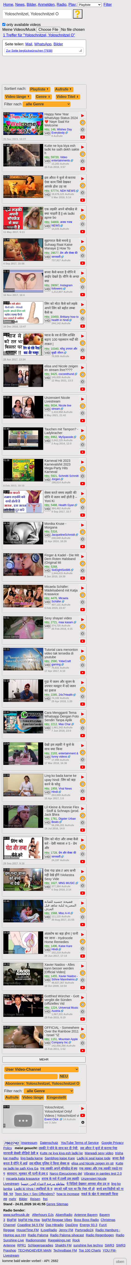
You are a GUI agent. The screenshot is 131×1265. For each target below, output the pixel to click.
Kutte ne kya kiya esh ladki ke (61, 1153)
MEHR (43, 1059)
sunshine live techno (88, 1245)
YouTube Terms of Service (80, 1143)
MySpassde (66, 437)
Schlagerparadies (40, 1245)
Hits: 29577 (51, 253)
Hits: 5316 (50, 531)
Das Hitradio (55, 1225)
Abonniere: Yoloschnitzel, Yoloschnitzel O (42, 1084)
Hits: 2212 (50, 724)
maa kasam (66, 622)
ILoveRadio (48, 1230)
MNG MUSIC (67, 883)
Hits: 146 (49, 129)
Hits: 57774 (51, 190)
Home (8, 4)
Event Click (51, 1119)
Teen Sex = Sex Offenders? (35, 1194)
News (20, 4)
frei (45, 1199)
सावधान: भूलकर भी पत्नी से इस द (27, 1173)
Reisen (35, 1199)
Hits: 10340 (51, 348)
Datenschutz (49, 1143)
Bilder (31, 4)
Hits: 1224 (50, 1007)
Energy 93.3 (88, 1225)
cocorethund (66, 374)
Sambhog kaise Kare (60, 1158)
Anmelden (46, 4)
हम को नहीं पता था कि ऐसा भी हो (74, 1189)
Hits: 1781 (50, 818)
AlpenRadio (64, 1215)
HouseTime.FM (28, 1230)
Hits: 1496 (50, 946)
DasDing (71, 1225)
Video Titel (68, 97)
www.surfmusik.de (16, 1215)
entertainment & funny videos (64, 755)
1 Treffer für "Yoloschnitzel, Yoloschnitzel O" (39, 35)
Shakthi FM (63, 1245)
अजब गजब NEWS (61, 223)
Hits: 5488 (50, 505)
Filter (108, 4)
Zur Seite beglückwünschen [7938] (29, 50)
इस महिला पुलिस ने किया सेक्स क (49, 1163)
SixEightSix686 (60, 570)
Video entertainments (60, 159)
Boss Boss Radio (86, 1220)
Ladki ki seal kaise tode (94, 1158)
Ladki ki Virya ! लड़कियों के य (33, 1189)
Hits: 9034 (50, 405)
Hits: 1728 (50, 852)
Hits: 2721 (50, 622)
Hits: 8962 (50, 437)
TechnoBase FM (65, 1250)
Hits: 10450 (51, 316)
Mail (28, 44)
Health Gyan (66, 505)
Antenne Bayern (85, 1215)
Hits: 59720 (51, 157)
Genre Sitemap (57, 1204)
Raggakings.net (59, 1240)
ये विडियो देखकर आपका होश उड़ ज (88, 1184)
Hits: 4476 (50, 598)
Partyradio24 (84, 1230)
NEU (64, 1076)
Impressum (29, 1143)
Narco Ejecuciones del (66, 1173)
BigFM (11, 1220)
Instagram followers (62, 287)
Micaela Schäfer (59, 600)
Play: (72, 4)
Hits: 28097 (51, 285)
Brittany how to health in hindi (65, 318)
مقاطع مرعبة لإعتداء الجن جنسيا (43, 1184)
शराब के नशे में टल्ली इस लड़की (60, 1178)
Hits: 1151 (50, 1039)
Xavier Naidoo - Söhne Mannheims (64, 978)
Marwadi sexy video (99, 1153)
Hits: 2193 (50, 753)
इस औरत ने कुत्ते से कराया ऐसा (98, 1148)
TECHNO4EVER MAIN (34, 1250)
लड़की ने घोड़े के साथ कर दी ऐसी (58, 1148)
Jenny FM (66, 1230)
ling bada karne (31, 1158)
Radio (61, 4)
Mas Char (65, 724)
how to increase (68, 1194)
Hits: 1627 (50, 883)
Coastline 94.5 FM (30, 1225)
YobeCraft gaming (61, 663)
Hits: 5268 (50, 566)
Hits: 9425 (50, 374)
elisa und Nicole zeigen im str (92, 1163)
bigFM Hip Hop (29, 1220)
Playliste (40, 89)
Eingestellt (56, 1097)
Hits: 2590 (50, 661)
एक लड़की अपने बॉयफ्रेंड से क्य (58, 1168)
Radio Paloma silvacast (67, 1235)
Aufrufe (64, 89)
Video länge (17, 97)
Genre (43, 97)
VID (47, 133)
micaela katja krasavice (23, 1178)
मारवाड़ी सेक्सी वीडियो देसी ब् (20, 1153)
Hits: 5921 (50, 476)
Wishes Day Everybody (61, 131)
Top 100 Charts (90, 1250)
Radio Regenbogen (100, 1235)
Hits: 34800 (51, 222)
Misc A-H (64, 913)
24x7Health (66, 694)
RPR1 (21, 1245)
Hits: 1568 (50, 913)
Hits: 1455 (50, 976)
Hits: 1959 (50, 788)
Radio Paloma (38, 1235)
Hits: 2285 (50, 694)
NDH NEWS (67, 190)
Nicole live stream (61, 407)
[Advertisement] (44, 72)
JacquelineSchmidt (63, 534)
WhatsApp (42, 44)
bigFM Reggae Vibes (57, 1220)
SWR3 (109, 1245)
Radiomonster (36, 1240)
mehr (12, 1199)
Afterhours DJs (43, 1215)
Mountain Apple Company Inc (64, 1041)
